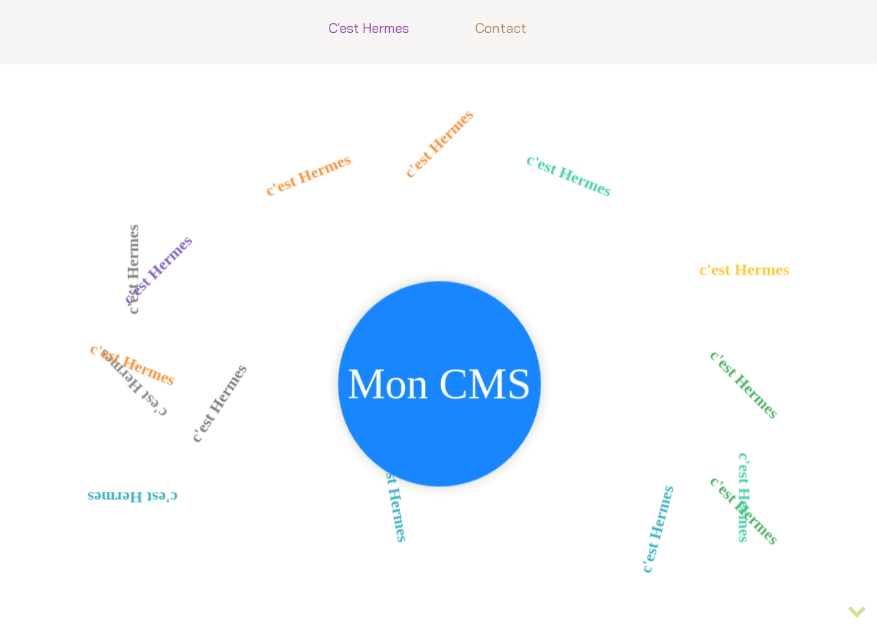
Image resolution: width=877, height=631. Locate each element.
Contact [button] (500, 28)
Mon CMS (439, 389)
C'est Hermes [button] (368, 28)
